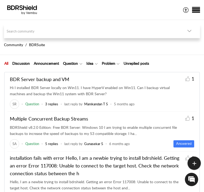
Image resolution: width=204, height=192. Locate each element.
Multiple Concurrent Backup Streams (49, 118)
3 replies (51, 104)
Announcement (46, 63)
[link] (14, 104)
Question (70, 63)
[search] (91, 31)
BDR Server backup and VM (39, 79)
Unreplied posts (136, 63)
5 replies (51, 143)
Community (13, 44)
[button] (186, 10)
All (6, 63)
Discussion (21, 63)
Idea (89, 63)
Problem (108, 63)
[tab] (6, 63)
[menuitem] (186, 10)
